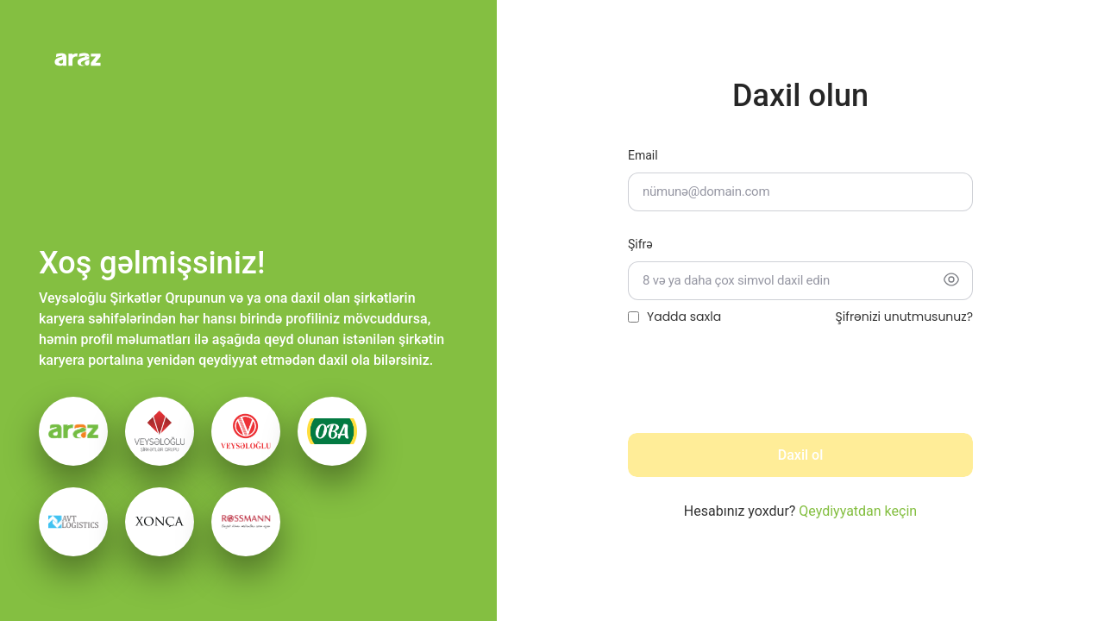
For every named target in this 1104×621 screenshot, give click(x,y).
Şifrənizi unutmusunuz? (904, 316)
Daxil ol (800, 455)
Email (643, 155)
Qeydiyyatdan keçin (858, 511)
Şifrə (640, 244)
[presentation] (759, 385)
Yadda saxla (684, 316)
